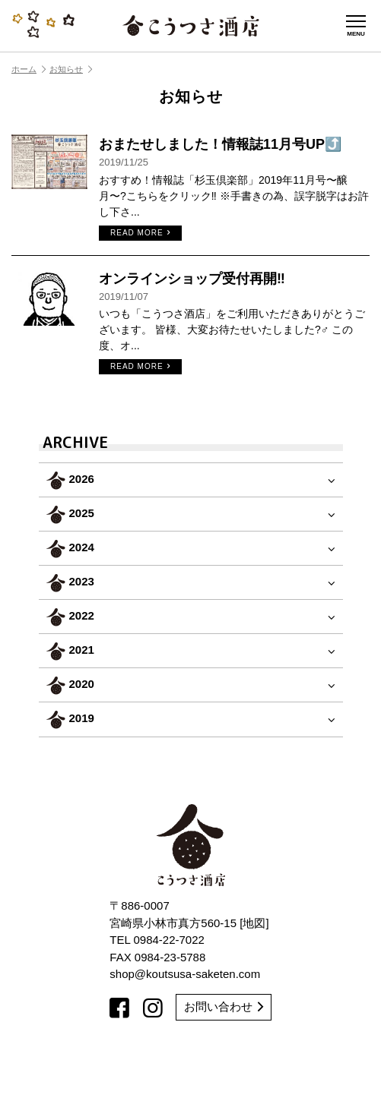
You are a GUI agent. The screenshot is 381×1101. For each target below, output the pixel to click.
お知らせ (70, 69)
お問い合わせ (223, 1006)
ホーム (28, 69)
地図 (254, 922)
